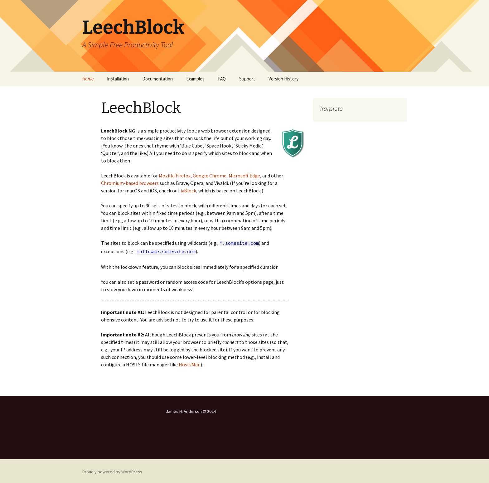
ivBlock (188, 190)
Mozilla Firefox (175, 175)
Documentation (157, 79)
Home (88, 79)
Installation (118, 79)
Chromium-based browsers (130, 183)
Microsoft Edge (244, 175)
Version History (283, 79)
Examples (195, 79)
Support (247, 79)
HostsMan (190, 363)
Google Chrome (209, 175)
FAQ (222, 79)
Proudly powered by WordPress (112, 470)
